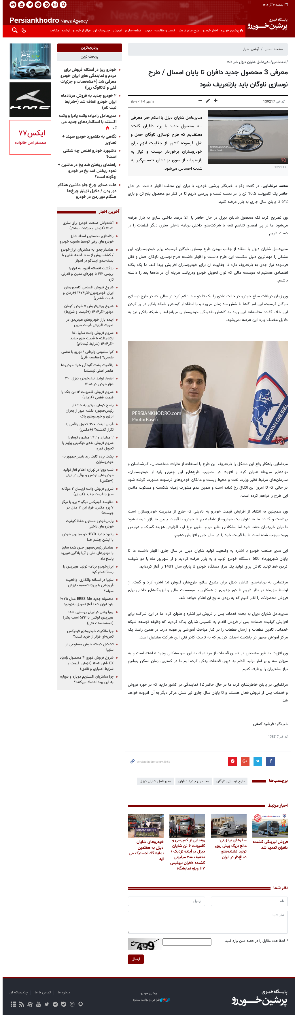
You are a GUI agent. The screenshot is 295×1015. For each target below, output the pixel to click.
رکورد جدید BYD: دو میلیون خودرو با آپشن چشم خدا (86, 537)
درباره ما (63, 992)
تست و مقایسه (163, 30)
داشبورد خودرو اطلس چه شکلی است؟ (88, 154)
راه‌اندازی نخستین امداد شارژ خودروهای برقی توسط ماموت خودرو (85, 239)
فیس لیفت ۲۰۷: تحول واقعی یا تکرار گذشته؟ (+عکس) (88, 427)
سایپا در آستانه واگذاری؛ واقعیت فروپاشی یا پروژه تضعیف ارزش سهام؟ (88, 585)
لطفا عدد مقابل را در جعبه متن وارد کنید (255, 941)
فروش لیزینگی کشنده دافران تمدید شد (269, 845)
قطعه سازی (132, 30)
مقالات (53, 30)
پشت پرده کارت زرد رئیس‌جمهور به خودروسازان (86, 459)
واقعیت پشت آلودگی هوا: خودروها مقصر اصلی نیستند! (86, 368)
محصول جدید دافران (192, 781)
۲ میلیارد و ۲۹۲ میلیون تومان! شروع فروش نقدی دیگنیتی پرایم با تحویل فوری (86, 443)
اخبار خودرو (209, 30)
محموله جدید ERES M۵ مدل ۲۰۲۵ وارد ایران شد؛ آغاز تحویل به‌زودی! (85, 601)
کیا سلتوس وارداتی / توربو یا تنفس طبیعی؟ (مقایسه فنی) (86, 354)
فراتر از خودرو (80, 30)
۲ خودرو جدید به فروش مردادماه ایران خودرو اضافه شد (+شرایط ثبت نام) (87, 101)
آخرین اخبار (108, 212)
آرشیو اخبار (250, 49)
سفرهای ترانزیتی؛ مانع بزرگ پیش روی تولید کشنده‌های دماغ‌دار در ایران (229, 849)
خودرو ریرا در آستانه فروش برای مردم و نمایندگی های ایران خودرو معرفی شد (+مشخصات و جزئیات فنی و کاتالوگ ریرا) (87, 79)
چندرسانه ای (100, 30)
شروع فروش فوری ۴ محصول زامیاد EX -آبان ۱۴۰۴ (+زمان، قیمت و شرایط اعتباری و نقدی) (85, 663)
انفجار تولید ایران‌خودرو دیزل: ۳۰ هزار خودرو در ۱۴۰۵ (88, 381)
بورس (146, 30)
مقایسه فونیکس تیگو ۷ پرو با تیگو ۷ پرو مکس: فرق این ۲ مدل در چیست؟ (86, 507)
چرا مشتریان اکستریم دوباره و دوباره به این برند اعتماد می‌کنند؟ (85, 679)
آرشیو (65, 30)
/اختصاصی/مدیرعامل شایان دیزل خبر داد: (256, 62)
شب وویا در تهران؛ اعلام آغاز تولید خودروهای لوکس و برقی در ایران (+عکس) (87, 475)
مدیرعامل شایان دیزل (154, 781)
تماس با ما (42, 992)
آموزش (116, 30)
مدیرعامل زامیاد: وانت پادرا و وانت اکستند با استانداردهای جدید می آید (86, 122)
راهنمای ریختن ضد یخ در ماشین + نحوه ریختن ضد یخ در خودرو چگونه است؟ (86, 171)
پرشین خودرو (231, 30)
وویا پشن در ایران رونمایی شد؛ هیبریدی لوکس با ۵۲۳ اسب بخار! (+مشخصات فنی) (87, 617)
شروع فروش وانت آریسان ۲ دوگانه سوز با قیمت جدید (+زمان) (86, 491)
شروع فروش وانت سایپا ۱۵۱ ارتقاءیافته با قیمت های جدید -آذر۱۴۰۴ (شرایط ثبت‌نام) (90, 338)
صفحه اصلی (273, 49)
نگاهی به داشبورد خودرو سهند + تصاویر (88, 139)
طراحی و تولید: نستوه (150, 1000)
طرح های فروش (187, 30)
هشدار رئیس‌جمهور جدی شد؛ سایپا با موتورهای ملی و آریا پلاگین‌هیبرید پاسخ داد (86, 553)
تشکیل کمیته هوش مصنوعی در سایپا (88, 647)
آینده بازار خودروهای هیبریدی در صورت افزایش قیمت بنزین (88, 322)
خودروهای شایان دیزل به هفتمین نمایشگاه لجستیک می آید (145, 850)
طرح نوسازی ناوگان (229, 781)
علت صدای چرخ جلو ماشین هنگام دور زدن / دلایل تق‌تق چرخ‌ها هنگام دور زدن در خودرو (85, 191)
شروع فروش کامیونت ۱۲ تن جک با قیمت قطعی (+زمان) (86, 394)
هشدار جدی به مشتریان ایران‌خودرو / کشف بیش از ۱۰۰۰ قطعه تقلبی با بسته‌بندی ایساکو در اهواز (86, 255)
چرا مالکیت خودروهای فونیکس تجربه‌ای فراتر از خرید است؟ (89, 634)
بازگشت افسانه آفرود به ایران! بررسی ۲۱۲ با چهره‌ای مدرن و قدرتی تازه (86, 274)
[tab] (88, 47)
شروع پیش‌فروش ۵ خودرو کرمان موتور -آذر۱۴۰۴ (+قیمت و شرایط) (87, 309)
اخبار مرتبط (277, 806)
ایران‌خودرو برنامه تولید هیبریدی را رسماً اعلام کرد (87, 569)
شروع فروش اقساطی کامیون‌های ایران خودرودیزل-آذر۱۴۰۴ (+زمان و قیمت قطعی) (87, 293)
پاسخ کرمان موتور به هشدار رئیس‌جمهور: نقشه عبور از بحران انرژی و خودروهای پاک (88, 410)
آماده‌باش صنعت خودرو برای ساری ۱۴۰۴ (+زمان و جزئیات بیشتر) (87, 225)
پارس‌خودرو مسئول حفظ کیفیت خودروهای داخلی (88, 524)
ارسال (135, 959)
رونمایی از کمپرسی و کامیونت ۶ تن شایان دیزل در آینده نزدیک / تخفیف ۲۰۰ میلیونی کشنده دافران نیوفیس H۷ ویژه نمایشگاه (186, 854)
